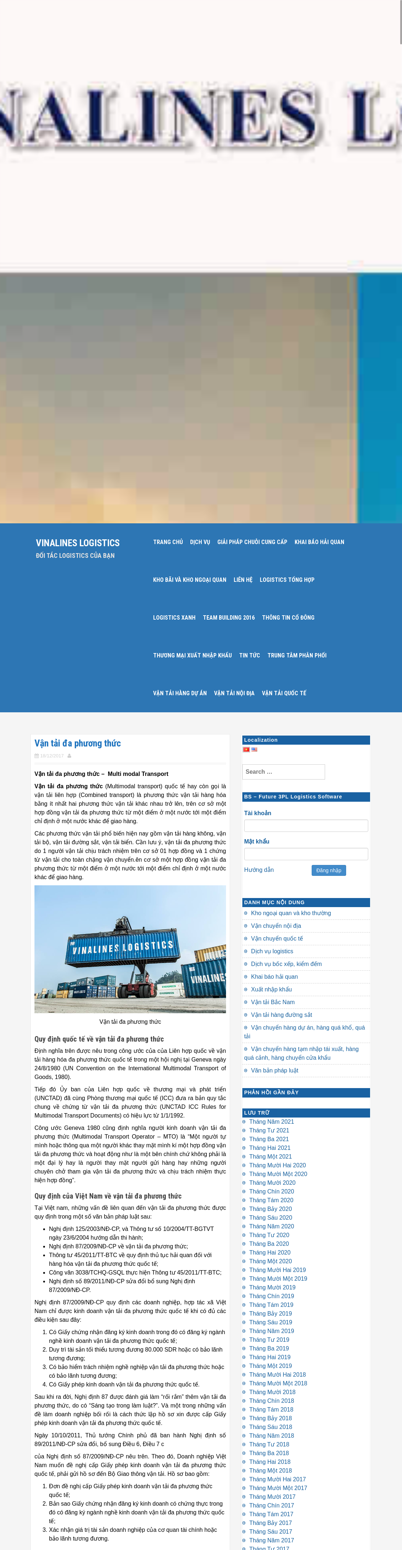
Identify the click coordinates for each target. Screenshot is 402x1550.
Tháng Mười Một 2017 (278, 1488)
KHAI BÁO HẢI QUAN (319, 542)
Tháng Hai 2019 (270, 1357)
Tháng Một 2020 (270, 1261)
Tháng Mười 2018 (272, 1392)
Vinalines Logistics (78, 543)
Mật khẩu (257, 841)
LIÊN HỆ (243, 579)
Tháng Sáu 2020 (270, 1218)
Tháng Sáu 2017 (270, 1532)
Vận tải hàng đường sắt (281, 1015)
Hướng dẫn (259, 870)
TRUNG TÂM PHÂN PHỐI (297, 655)
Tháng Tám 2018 (271, 1409)
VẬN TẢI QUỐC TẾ (284, 693)
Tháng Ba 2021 (269, 1139)
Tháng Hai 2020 (270, 1252)
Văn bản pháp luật (274, 1070)
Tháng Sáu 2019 (270, 1322)
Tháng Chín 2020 (271, 1191)
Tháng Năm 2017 (271, 1540)
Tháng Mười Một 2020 (278, 1174)
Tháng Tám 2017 (271, 1514)
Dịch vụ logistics (272, 951)
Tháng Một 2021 (270, 1157)
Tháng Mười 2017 (272, 1497)
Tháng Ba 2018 (269, 1453)
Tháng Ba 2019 (269, 1348)
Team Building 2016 (229, 617)
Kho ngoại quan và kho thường (291, 913)
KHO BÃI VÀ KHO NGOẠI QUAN (189, 579)
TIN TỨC (249, 655)
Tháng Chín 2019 (271, 1296)
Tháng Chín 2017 (271, 1505)
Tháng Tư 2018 (269, 1444)
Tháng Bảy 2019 (270, 1314)
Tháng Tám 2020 (271, 1200)
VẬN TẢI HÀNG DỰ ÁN (180, 693)
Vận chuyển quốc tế (277, 938)
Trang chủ (168, 542)
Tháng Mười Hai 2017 (277, 1479)
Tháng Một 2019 (270, 1366)
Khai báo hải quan (274, 977)
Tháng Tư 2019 (269, 1340)
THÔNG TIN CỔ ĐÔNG (288, 617)
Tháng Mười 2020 (272, 1183)
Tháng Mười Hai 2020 (277, 1165)
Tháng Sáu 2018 (270, 1427)
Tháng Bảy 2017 (270, 1523)
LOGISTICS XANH (174, 617)
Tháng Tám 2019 (271, 1305)
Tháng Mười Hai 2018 (277, 1375)
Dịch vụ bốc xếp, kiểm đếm (286, 964)
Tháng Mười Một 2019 (278, 1279)
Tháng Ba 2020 (269, 1244)
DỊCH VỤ (200, 542)
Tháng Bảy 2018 (270, 1418)
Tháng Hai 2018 (270, 1462)
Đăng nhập (328, 870)
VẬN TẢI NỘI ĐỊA (234, 693)
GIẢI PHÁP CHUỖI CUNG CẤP (252, 542)
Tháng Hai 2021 (270, 1148)
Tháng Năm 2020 (271, 1226)
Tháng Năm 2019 (271, 1331)
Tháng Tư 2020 (269, 1235)
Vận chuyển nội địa (276, 926)
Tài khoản (257, 813)
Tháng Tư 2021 (269, 1130)
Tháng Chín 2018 (271, 1401)
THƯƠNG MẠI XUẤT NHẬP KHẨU (192, 655)
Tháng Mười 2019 (272, 1287)
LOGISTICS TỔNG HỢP (287, 579)
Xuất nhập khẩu (271, 989)
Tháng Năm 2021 (271, 1122)
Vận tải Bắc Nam (273, 1002)
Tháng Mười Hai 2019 (277, 1270)
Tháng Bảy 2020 (270, 1209)
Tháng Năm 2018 (271, 1436)
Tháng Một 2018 (270, 1471)
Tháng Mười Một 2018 (278, 1383)
